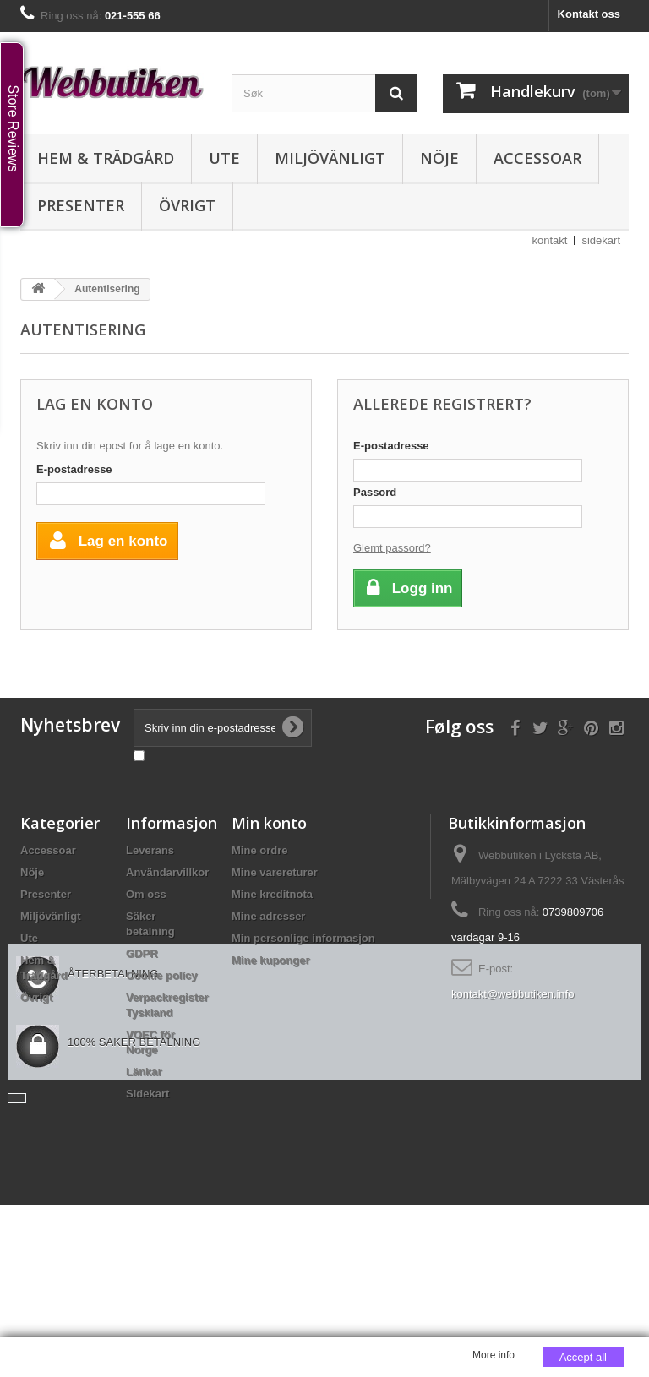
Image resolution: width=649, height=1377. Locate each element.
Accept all (583, 1357)
